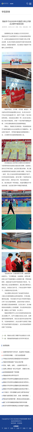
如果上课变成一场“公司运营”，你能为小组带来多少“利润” (16, 368)
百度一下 (4, 428)
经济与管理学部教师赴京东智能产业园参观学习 (16, 405)
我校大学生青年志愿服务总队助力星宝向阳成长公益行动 (16, 382)
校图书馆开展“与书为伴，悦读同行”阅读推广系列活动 (16, 352)
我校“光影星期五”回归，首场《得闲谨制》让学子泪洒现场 (16, 395)
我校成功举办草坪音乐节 (10, 375)
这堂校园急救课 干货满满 (10, 372)
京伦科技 (19, 423)
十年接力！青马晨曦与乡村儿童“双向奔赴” (16, 392)
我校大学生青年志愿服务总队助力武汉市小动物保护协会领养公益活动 (16, 379)
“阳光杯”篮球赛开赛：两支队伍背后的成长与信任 (16, 399)
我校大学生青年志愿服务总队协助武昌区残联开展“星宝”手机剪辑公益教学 (16, 385)
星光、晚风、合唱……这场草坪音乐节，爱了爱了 (16, 365)
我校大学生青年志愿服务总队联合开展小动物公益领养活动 (16, 389)
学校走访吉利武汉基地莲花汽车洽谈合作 (15, 358)
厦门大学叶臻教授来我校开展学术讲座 (14, 402)
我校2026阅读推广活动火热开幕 (12, 362)
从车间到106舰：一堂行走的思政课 (13, 355)
